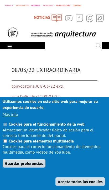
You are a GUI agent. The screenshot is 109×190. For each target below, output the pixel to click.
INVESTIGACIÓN (63, 5)
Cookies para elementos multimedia (41, 147)
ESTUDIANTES (22, 5)
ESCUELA (9, 5)
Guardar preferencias (24, 169)
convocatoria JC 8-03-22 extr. (38, 86)
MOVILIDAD (48, 5)
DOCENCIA (35, 5)
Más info (10, 120)
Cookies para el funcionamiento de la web (47, 130)
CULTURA (77, 5)
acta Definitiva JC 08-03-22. (36, 96)
